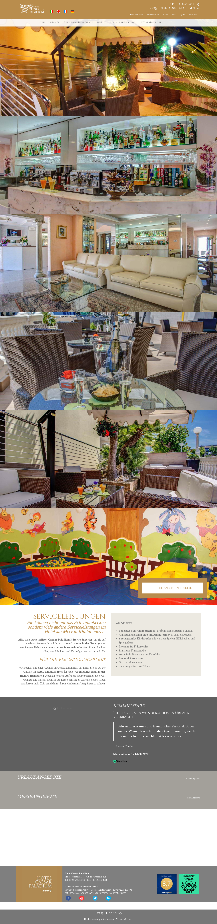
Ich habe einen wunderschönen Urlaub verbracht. (151, 715)
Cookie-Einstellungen (101, 890)
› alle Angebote (193, 778)
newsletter (193, 15)
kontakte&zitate (136, 15)
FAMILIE (101, 22)
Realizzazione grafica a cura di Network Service (108, 919)
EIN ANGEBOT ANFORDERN (172, 588)
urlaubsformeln (153, 15)
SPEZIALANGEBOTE (150, 22)
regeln (182, 15)
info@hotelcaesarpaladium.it (173, 8)
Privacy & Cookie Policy (77, 890)
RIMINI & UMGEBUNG (122, 22)
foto (173, 15)
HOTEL (42, 22)
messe (165, 15)
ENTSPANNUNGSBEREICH (78, 22)
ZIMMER (54, 22)
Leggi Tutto (125, 746)
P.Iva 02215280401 (122, 890)
